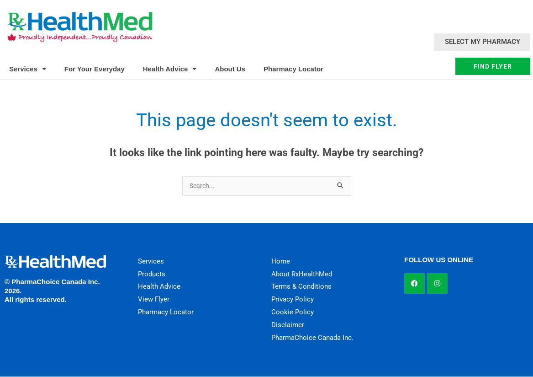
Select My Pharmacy (482, 42)
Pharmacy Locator (293, 69)
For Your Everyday (94, 69)
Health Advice (170, 69)
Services (27, 69)
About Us (230, 69)
